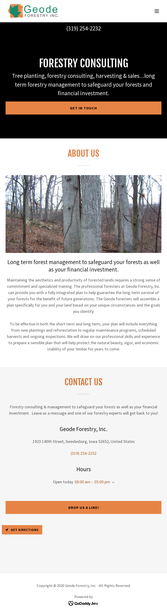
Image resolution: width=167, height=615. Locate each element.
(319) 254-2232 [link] (83, 28)
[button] (156, 11)
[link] (33, 11)
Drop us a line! (83, 507)
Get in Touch (83, 108)
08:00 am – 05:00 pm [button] (92, 481)
